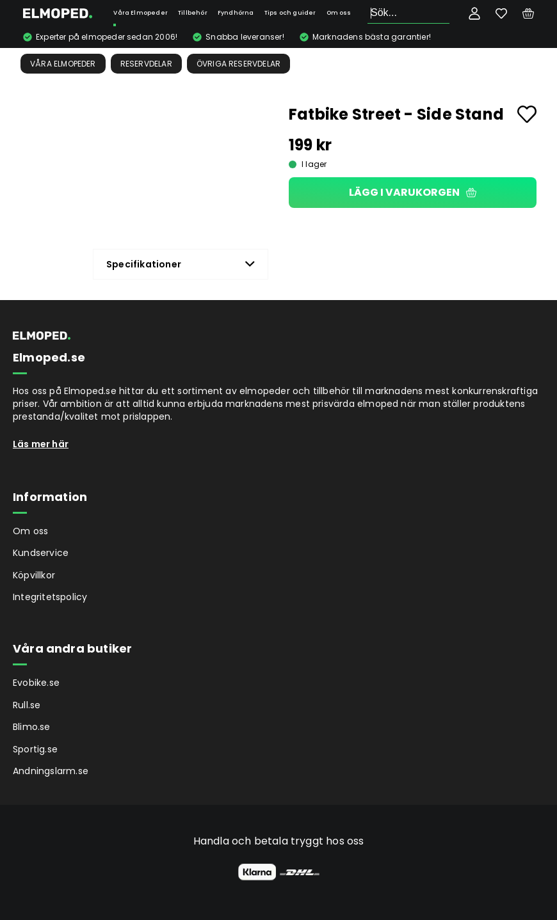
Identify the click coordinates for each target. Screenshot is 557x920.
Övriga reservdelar (239, 63)
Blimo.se (32, 726)
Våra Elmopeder (140, 13)
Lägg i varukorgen (412, 192)
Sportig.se (35, 749)
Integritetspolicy (50, 597)
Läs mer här (41, 444)
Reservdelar (146, 63)
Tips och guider (290, 13)
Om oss (339, 13)
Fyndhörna (236, 13)
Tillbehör (192, 13)
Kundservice (41, 552)
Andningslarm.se (50, 771)
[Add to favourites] (527, 114)
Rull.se (26, 705)
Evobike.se (36, 682)
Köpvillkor (34, 575)
